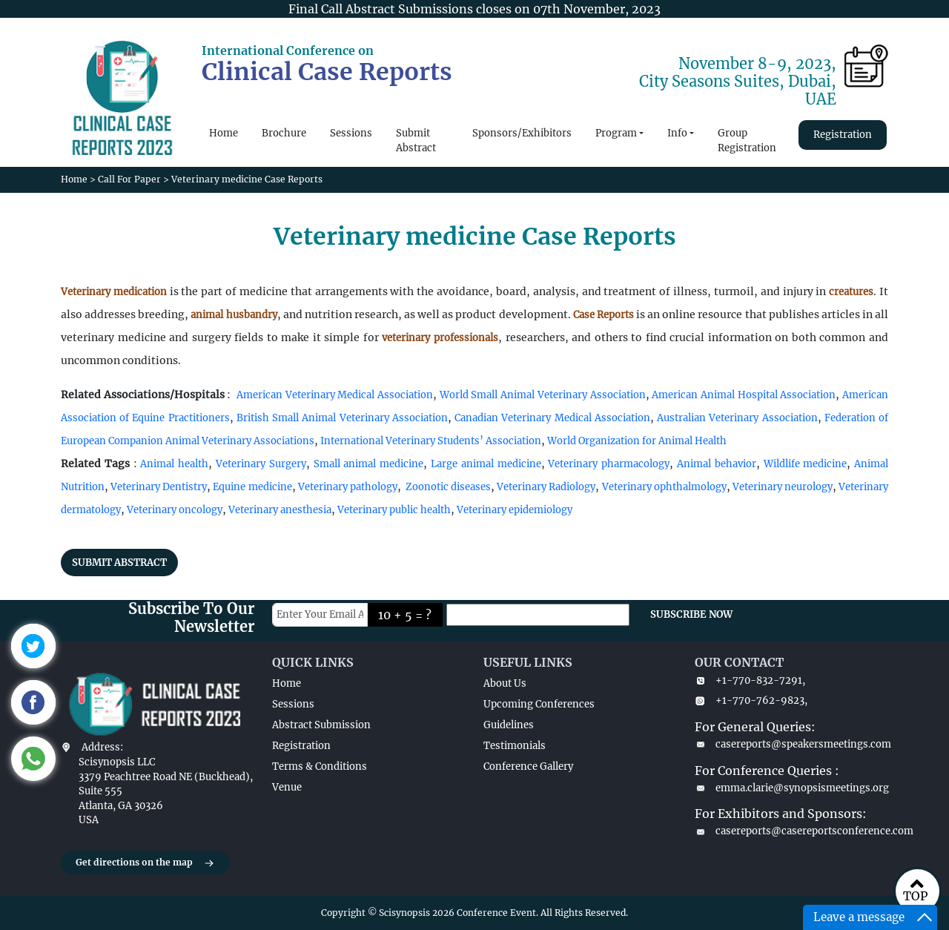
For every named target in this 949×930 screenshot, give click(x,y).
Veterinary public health (394, 510)
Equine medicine (252, 487)
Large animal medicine (486, 464)
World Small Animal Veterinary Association (543, 395)
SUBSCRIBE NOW (691, 614)
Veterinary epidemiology (514, 510)
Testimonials (514, 745)
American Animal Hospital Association (744, 395)
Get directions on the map (145, 863)
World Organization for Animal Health (637, 441)
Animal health (174, 464)
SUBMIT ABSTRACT (119, 562)
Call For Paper (129, 179)
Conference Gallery (528, 766)
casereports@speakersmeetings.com (791, 744)
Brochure (284, 133)
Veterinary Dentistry (158, 487)
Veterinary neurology (783, 487)
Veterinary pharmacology (608, 464)
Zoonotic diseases (448, 487)
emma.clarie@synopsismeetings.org (791, 788)
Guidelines (508, 725)
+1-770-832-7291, (750, 680)
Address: (102, 747)
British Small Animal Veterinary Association (342, 418)
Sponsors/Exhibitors (522, 133)
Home (223, 133)
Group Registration (747, 140)
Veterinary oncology (174, 510)
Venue (287, 787)
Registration (842, 134)
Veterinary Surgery (261, 464)
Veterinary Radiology (546, 487)
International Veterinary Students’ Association (430, 441)
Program (616, 133)
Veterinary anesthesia (279, 510)
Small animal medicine (369, 464)
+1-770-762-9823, (751, 700)
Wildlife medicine (805, 464)
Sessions (351, 133)
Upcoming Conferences (539, 704)
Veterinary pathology (347, 487)
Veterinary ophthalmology (664, 487)
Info (677, 133)
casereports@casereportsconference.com (791, 831)
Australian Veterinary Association (737, 418)
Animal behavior (716, 464)
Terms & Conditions (319, 766)
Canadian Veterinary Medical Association (552, 418)
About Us (504, 683)
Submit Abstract (416, 140)
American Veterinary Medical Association (335, 395)
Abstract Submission (321, 725)
